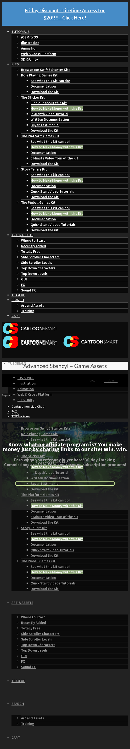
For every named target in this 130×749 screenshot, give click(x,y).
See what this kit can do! (50, 141)
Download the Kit (45, 91)
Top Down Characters (38, 268)
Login (94, 380)
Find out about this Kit (49, 103)
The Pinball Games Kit (38, 202)
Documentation (43, 86)
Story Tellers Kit (34, 169)
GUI (24, 279)
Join (111, 380)
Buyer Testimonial (45, 125)
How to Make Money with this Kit (57, 108)
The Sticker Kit (33, 97)
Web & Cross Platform (38, 53)
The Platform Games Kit (40, 136)
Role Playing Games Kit (39, 75)
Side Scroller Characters (40, 257)
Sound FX (28, 290)
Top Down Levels (34, 273)
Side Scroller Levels (36, 262)
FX (23, 284)
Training (27, 311)
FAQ (14, 411)
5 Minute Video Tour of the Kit (54, 158)
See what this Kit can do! (50, 80)
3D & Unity (29, 59)
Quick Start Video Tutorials (52, 191)
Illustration (30, 42)
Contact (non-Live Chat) (28, 406)
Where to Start (33, 240)
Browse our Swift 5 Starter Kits (45, 69)
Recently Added (33, 246)
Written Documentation (50, 119)
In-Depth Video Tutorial (49, 114)
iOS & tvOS (29, 37)
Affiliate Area (20, 416)
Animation (29, 48)
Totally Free (30, 251)
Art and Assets (32, 305)
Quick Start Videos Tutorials (53, 224)
